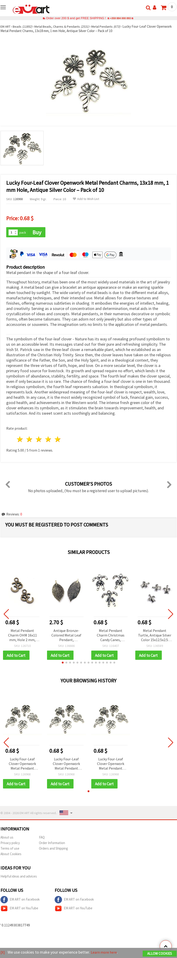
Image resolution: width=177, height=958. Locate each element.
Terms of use (9, 849)
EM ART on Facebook (20, 900)
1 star (20, 439)
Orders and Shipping (53, 849)
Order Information (52, 844)
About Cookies (10, 855)
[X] (2, 952)
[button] (63, 663)
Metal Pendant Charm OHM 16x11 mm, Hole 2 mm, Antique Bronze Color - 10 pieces (22, 635)
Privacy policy (10, 844)
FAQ (42, 838)
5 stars (57, 439)
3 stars (39, 439)
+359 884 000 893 (120, 18)
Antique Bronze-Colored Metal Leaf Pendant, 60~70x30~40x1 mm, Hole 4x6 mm (66, 635)
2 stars (29, 439)
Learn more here (105, 952)
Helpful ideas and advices (18, 877)
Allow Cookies (159, 954)
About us (6, 838)
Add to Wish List (86, 199)
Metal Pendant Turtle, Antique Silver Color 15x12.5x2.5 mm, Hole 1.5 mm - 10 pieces (154, 635)
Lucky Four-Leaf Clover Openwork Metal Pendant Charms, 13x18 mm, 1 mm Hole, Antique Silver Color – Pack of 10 (22, 764)
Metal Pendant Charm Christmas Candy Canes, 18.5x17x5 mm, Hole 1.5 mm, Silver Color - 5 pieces (110, 635)
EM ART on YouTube (19, 909)
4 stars (48, 439)
